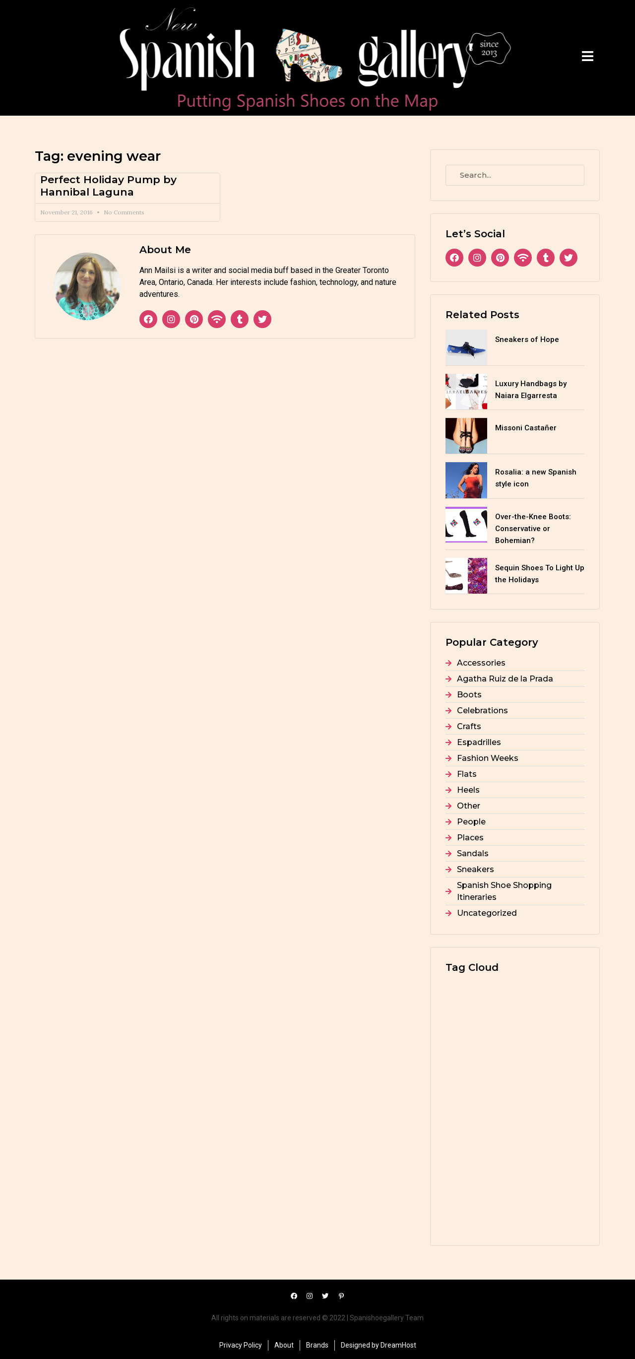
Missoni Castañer (526, 427)
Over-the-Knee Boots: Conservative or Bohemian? (533, 528)
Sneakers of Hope (527, 339)
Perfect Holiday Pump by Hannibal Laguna (108, 185)
